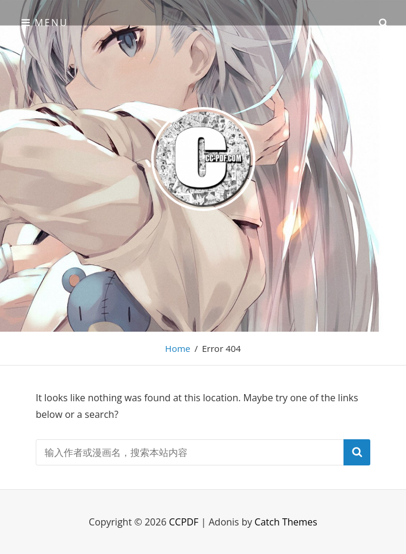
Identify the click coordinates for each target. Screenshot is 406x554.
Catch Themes (286, 521)
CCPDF (184, 521)
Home (177, 348)
